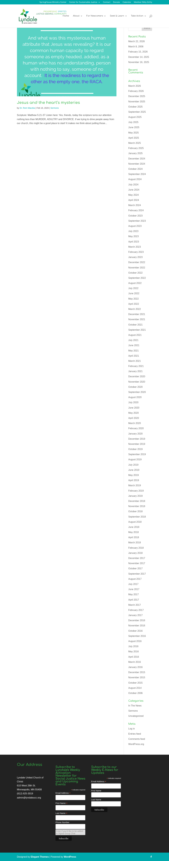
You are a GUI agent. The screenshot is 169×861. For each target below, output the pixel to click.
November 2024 (136, 164)
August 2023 (135, 226)
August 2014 (135, 688)
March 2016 (134, 662)
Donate (116, 2)
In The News (135, 705)
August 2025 (135, 117)
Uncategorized (135, 716)
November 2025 (136, 101)
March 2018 (134, 542)
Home (66, 16)
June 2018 (133, 527)
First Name (61, 803)
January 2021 (135, 371)
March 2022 (134, 309)
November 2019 (136, 444)
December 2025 (136, 96)
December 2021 (136, 314)
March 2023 (134, 247)
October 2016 (135, 631)
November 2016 (136, 625)
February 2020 (136, 428)
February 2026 (136, 91)
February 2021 (136, 366)
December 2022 (136, 262)
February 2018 (136, 548)
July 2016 (133, 646)
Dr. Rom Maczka (27, 108)
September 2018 (137, 516)
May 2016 (133, 651)
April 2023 (133, 241)
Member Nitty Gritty (143, 2)
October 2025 (135, 106)
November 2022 (136, 267)
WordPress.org (136, 744)
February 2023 (136, 252)
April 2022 (133, 304)
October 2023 (135, 215)
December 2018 (136, 501)
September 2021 (137, 330)
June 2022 (133, 293)
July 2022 (133, 288)
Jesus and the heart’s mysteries (48, 102)
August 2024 (135, 179)
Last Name (61, 813)
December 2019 (136, 439)
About (76, 16)
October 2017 (135, 568)
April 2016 (133, 657)
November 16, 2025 (138, 62)
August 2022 (135, 283)
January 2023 (135, 257)
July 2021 (133, 340)
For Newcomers (94, 16)
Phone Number (62, 822)
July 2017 (133, 584)
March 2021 (134, 361)
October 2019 (135, 449)
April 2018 (133, 537)
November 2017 (136, 563)
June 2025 (133, 127)
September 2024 (137, 174)
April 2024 (133, 200)
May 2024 (133, 195)
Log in (131, 728)
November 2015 (136, 677)
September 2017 (137, 574)
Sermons (54, 108)
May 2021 (133, 350)
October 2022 (135, 273)
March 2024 (134, 205)
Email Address (63, 793)
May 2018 (133, 532)
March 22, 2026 (136, 41)
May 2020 (133, 413)
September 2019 (137, 454)
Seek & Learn (117, 16)
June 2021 (133, 345)
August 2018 (135, 522)
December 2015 (136, 672)
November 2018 (136, 506)
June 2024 (133, 189)
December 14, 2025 (138, 57)
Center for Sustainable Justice (83, 2)
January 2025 (135, 153)
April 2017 (133, 599)
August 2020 (135, 397)
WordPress (70, 857)
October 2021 (135, 324)
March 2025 (134, 143)
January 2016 (135, 667)
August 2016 (135, 641)
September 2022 (137, 278)
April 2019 (133, 480)
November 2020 (136, 382)
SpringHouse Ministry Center (52, 2)
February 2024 (136, 210)
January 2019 (135, 496)
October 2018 (135, 511)
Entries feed (134, 734)
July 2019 (133, 465)
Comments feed (136, 739)
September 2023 (137, 221)
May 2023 (133, 236)
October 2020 (135, 387)
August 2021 (135, 335)
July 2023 (133, 231)
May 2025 (133, 132)
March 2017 (134, 605)
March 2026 (134, 86)
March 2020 (134, 423)
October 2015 (135, 683)
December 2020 (136, 376)
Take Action (137, 16)
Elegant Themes (40, 857)
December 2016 (136, 620)
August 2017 (135, 579)
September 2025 (137, 112)
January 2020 (135, 433)
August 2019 (135, 459)
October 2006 (135, 693)
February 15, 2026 (138, 51)
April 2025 (133, 138)
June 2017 (133, 589)
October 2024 (135, 169)
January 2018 (135, 553)
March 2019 (134, 485)
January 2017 (135, 615)
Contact (106, 2)
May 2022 (133, 298)
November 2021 (136, 319)
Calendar (127, 2)
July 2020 (133, 402)
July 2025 (133, 122)
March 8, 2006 (135, 46)
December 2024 (136, 158)
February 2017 (136, 610)
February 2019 (136, 490)
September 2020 (137, 392)
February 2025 (136, 148)
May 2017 (133, 594)
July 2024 (133, 184)
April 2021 (133, 356)
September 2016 (137, 636)
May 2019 (133, 475)
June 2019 (133, 470)
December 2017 (136, 558)
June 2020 (133, 407)
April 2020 (133, 418)
